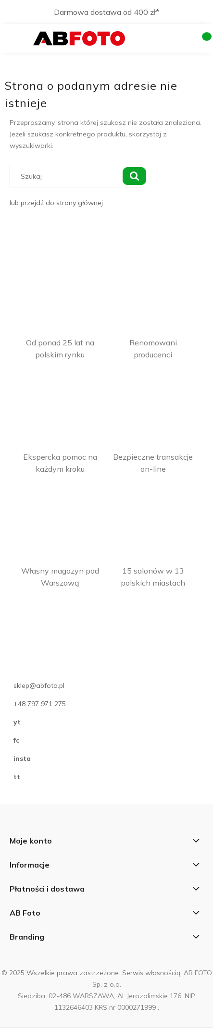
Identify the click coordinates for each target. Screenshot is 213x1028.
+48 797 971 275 (39, 703)
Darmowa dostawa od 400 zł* (106, 12)
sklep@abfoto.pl (38, 685)
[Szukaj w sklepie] (68, 176)
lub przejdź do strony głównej (56, 202)
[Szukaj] (134, 176)
